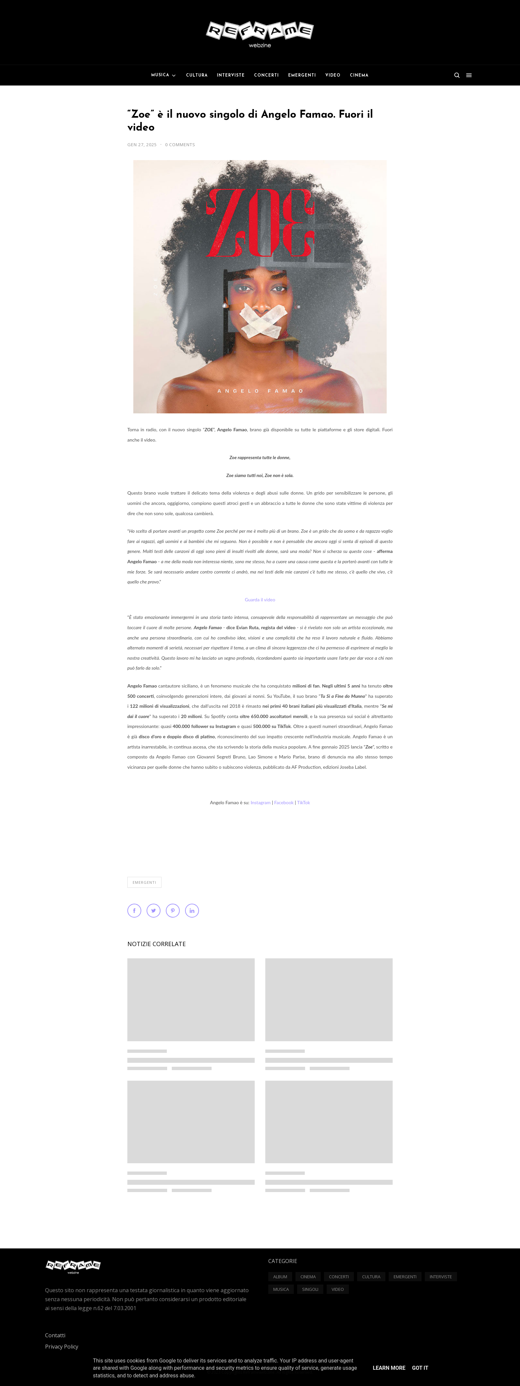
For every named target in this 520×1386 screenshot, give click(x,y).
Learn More (389, 1368)
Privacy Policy (61, 1346)
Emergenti (144, 882)
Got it (420, 1368)
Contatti (55, 1335)
